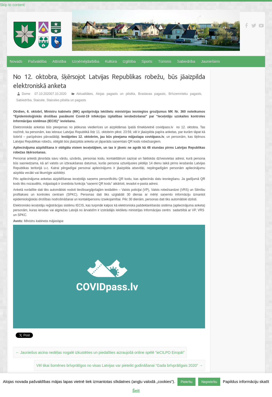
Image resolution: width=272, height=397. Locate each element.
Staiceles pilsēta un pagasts (66, 100)
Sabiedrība (186, 61)
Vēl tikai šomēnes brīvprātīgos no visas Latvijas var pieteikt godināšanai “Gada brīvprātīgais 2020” (119, 365)
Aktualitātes (84, 94)
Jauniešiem (210, 61)
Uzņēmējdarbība (85, 61)
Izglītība (129, 61)
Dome (26, 94)
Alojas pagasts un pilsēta (115, 94)
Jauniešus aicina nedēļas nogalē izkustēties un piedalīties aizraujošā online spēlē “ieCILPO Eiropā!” (100, 352)
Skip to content (12, 5)
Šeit (136, 390)
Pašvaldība (37, 61)
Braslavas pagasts (151, 94)
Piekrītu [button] (186, 382)
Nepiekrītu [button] (209, 382)
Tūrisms (164, 61)
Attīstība (59, 61)
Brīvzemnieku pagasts (184, 94)
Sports (147, 61)
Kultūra (111, 61)
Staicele (39, 100)
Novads (16, 61)
